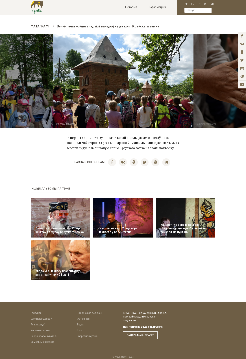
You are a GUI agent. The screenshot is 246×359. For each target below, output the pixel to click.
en (189, 4)
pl (202, 4)
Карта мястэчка (40, 328)
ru (208, 4)
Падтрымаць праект (142, 333)
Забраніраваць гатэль (44, 334)
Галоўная (36, 311)
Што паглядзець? (41, 317)
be (182, 4)
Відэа (80, 323)
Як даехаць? (38, 323)
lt (195, 4)
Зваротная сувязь (87, 334)
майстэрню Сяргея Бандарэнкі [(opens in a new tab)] (105, 142)
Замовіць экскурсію (42, 340)
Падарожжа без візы (89, 311)
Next (206, 81)
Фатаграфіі (40, 26)
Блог (79, 328)
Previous (39, 81)
